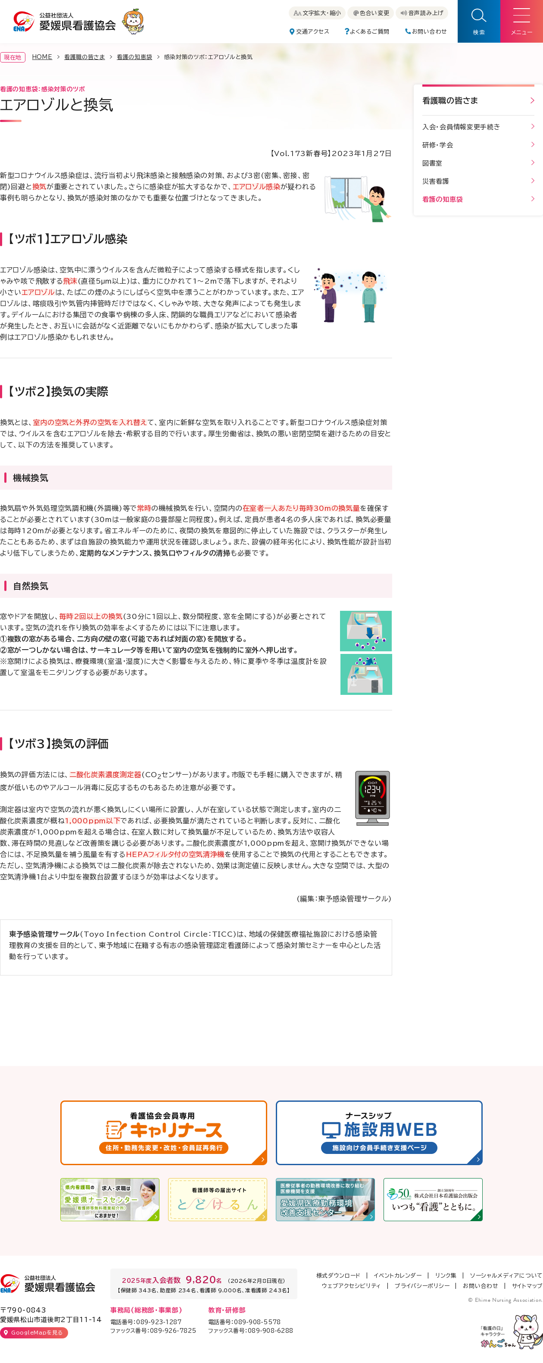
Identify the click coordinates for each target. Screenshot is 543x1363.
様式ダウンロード (338, 1276)
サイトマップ (527, 1286)
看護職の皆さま (84, 57)
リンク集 (446, 1276)
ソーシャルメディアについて (506, 1276)
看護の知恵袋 (134, 57)
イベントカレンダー (397, 1276)
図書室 (432, 163)
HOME (42, 57)
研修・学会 (437, 145)
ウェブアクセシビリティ (351, 1286)
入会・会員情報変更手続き (461, 127)
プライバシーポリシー (422, 1286)
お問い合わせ (480, 1286)
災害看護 (435, 181)
